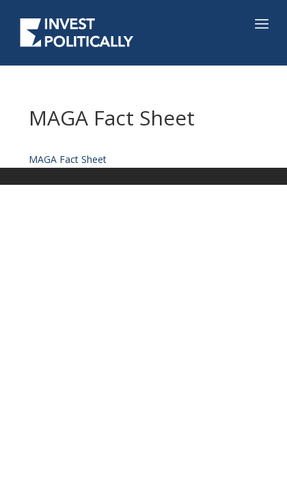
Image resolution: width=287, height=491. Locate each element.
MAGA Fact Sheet (68, 159)
